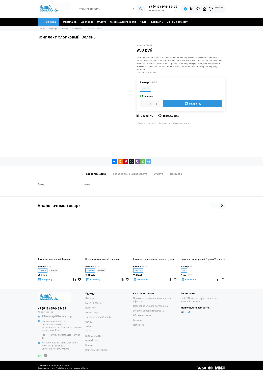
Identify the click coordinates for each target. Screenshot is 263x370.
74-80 (42, 270)
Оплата (101, 21)
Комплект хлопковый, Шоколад (102, 259)
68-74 (145, 89)
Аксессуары (92, 312)
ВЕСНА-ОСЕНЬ (93, 336)
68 (184, 270)
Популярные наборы (96, 350)
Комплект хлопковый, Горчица (54, 259)
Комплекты (164, 123)
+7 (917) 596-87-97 (163, 7)
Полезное (138, 324)
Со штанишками (181, 123)
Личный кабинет (177, 21)
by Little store (93, 303)
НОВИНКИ (90, 307)
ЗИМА (88, 326)
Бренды (89, 345)
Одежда (48, 21)
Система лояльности (123, 21)
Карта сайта (63, 365)
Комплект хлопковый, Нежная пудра (153, 259)
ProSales (60, 368)
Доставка (87, 21)
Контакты (157, 21)
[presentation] (213, 205)
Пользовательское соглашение (151, 306)
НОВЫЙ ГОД (91, 340)
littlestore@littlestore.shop (57, 316)
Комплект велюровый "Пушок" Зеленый (203, 259)
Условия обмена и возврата (148, 310)
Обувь (88, 321)
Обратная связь (142, 315)
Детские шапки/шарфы (98, 317)
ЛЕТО (88, 331)
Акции (143, 21)
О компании (70, 21)
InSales (84, 368)
